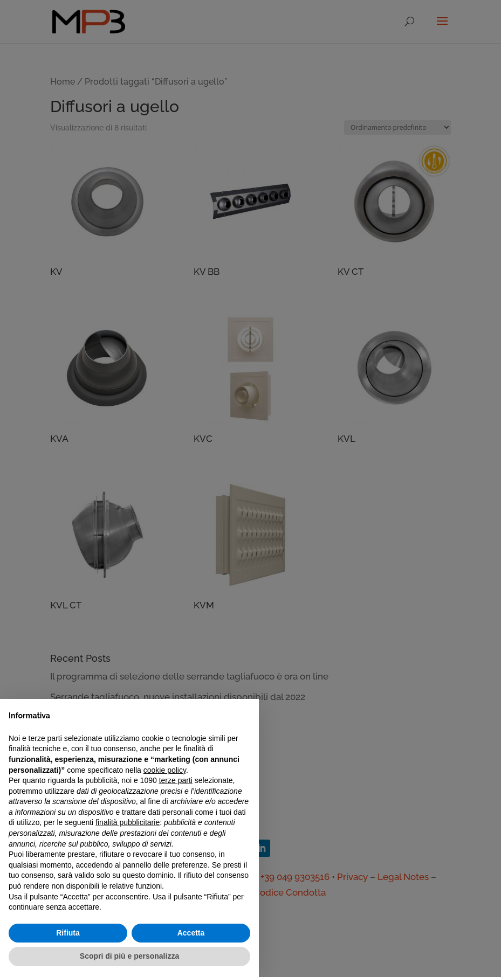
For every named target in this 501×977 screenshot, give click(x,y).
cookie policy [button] (164, 770)
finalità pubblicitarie (127, 822)
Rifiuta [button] (68, 933)
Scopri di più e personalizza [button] (129, 956)
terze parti (176, 780)
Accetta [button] (191, 933)
